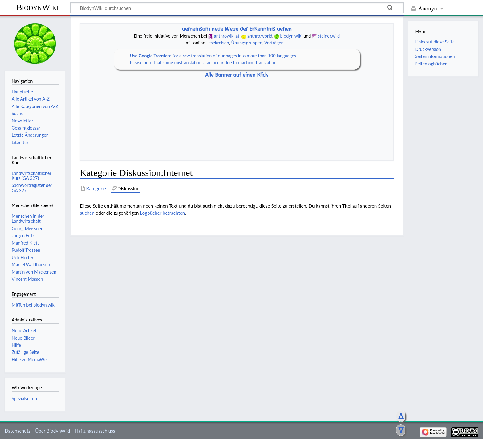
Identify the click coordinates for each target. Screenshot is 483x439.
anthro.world (259, 36)
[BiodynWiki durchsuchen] (237, 8)
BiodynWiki (37, 7)
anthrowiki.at (227, 36)
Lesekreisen (217, 42)
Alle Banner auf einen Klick (236, 75)
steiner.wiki (329, 36)
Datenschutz (17, 430)
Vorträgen (274, 42)
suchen (87, 213)
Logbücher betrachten (162, 213)
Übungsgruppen (246, 42)
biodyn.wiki (291, 36)
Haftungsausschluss (95, 430)
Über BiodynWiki (52, 430)
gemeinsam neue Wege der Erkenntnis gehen (237, 28)
